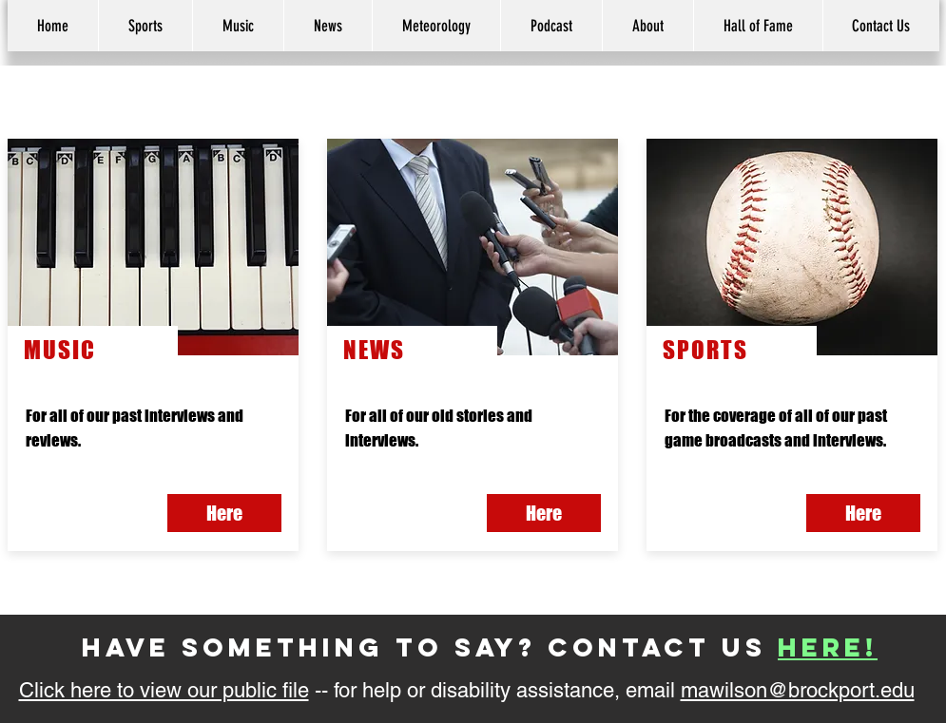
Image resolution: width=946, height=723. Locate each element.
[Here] (863, 513)
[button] (647, 25)
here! (828, 647)
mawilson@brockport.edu (798, 690)
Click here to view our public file (164, 690)
